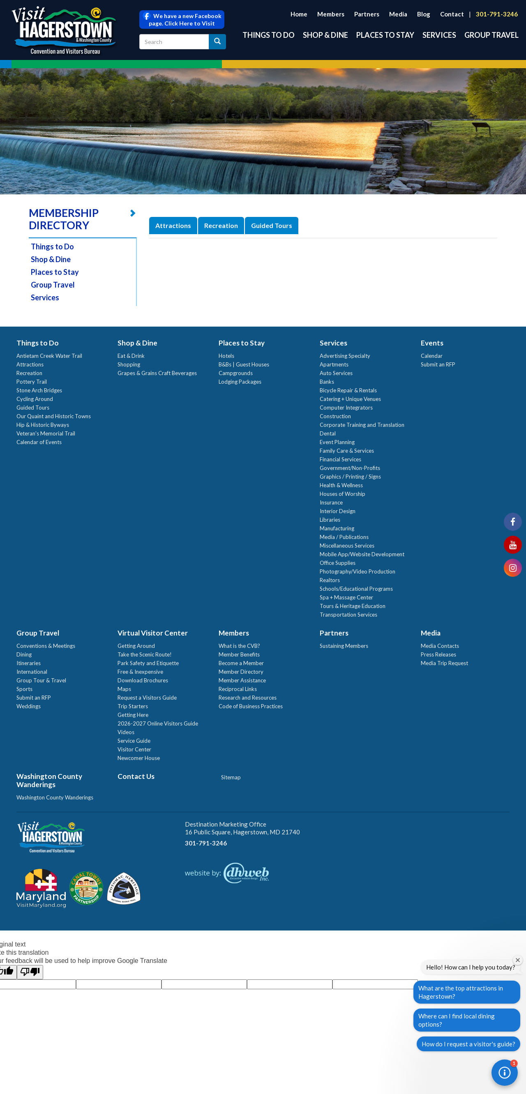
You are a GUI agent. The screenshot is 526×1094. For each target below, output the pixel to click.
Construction (335, 416)
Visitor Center (134, 749)
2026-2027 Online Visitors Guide (158, 723)
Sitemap (231, 777)
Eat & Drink (131, 355)
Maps (124, 689)
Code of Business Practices (251, 706)
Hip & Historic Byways (42, 424)
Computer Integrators (346, 407)
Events (432, 343)
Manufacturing (337, 528)
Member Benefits (239, 654)
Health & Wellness (341, 485)
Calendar (432, 355)
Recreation (221, 225)
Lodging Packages (240, 381)
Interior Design (337, 511)
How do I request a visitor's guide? (468, 1044)
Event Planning (337, 442)
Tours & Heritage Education (352, 606)
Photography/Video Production (357, 571)
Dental (328, 433)
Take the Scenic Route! (145, 654)
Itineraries (28, 663)
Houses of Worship (342, 494)
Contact (452, 14)
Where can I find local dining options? (456, 1020)
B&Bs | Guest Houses (244, 364)
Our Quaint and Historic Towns (53, 416)
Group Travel (491, 34)
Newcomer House (139, 758)
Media (398, 14)
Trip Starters (133, 706)
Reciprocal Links (238, 689)
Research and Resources (248, 697)
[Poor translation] (30, 972)
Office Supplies (337, 563)
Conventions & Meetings (45, 646)
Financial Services (340, 459)
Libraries (330, 519)
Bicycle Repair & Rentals (348, 390)
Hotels (226, 355)
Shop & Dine (325, 34)
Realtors (330, 580)
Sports (24, 689)
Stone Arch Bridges (39, 390)
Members (330, 14)
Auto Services (336, 373)
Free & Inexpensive (140, 671)
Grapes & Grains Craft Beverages (157, 373)
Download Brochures (143, 680)
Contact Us (136, 776)
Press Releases (438, 654)
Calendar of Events (39, 442)
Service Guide (134, 740)
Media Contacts (440, 646)
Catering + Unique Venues (350, 399)
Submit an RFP (438, 364)
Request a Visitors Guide (147, 697)
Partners (366, 14)
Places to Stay (385, 34)
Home (299, 14)
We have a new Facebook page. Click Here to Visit (182, 19)
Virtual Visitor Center (153, 633)
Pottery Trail (31, 381)
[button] (504, 1072)
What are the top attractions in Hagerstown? (460, 992)
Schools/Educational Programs (356, 588)
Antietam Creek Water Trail (49, 355)
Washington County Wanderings (49, 780)
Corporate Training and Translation (362, 424)
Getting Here (133, 715)
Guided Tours (271, 225)
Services (439, 34)
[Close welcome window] (518, 960)
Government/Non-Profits (350, 468)
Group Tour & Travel (41, 680)
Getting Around (136, 646)
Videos (126, 732)
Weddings (28, 706)
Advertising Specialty (345, 355)
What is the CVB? (239, 646)
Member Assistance (242, 680)
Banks (327, 381)
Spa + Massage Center (346, 597)
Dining (24, 654)
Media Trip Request (444, 663)
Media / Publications (344, 537)
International (31, 671)
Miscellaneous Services (347, 545)
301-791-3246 (497, 14)
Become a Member (241, 663)
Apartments (334, 364)
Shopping (129, 364)
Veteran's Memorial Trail (45, 433)
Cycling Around (34, 399)
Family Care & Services (347, 450)
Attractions (173, 225)
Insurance (331, 502)
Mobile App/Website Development (362, 554)
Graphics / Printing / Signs (350, 476)
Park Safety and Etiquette (148, 663)
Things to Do (268, 34)
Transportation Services (348, 614)
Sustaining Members (344, 646)
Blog (423, 14)
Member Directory (241, 671)
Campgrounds (236, 373)
